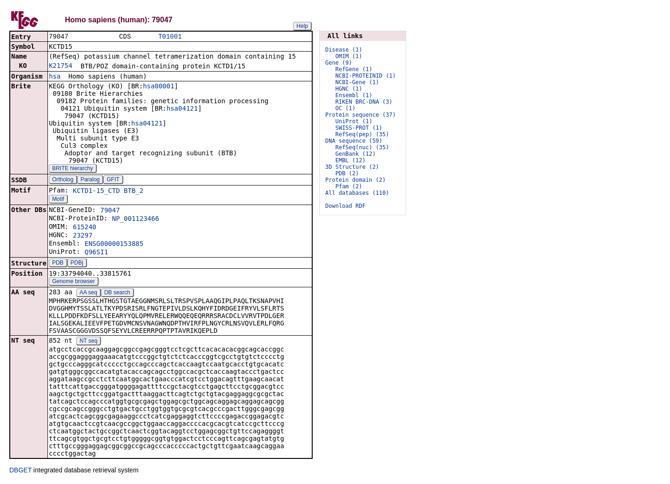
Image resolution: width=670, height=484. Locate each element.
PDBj (77, 263)
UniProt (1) (353, 121)
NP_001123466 (135, 219)
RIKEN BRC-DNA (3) (364, 102)
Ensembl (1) (353, 95)
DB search (117, 293)
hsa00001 (158, 87)
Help (302, 26)
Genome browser (73, 282)
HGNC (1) (348, 89)
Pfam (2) (348, 186)
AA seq (88, 293)
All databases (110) (357, 193)
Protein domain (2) (355, 180)
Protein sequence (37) (360, 115)
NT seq (88, 341)
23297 (82, 236)
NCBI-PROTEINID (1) (365, 76)
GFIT (113, 180)
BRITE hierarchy (72, 169)
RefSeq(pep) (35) (362, 134)
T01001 (169, 37)
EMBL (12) (350, 160)
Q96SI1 (96, 253)
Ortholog (63, 180)
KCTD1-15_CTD (96, 191)
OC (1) (345, 108)
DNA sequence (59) (353, 141)
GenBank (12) (355, 154)
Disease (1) (343, 49)
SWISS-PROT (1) (358, 128)
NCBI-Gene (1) (357, 82)
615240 (84, 228)
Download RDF (345, 206)
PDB (58, 263)
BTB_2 (133, 191)
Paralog (90, 180)
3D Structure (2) (352, 167)
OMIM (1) (348, 56)
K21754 (61, 66)
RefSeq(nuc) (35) (362, 147)
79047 (110, 211)
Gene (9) (338, 63)
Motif (58, 200)
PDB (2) (347, 173)
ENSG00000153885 (114, 244)
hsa (54, 77)
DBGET (20, 471)
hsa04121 (182, 109)
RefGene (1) (353, 69)
